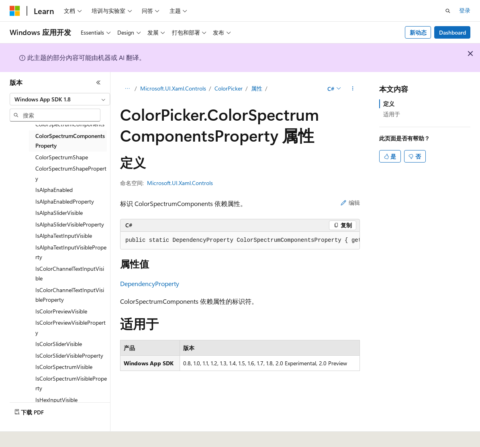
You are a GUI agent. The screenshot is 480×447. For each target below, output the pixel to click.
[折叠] (98, 82)
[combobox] (60, 99)
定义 (388, 103)
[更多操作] (353, 88)
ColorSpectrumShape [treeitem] (61, 157)
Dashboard (452, 32)
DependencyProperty (149, 283)
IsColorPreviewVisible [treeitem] (61, 311)
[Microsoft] (15, 11)
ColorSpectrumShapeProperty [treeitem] (70, 173)
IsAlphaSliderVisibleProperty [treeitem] (69, 224)
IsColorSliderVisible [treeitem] (58, 344)
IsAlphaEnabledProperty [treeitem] (64, 201)
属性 (256, 88)
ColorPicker (228, 88)
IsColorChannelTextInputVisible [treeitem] (69, 273)
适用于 (391, 114)
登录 (464, 10)
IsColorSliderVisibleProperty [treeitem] (69, 355)
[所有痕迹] (127, 88)
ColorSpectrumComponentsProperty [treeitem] (70, 141)
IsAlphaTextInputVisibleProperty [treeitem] (70, 252)
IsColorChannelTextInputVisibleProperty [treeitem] (69, 295)
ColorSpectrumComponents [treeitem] (69, 124)
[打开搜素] (448, 11)
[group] (240, 240)
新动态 (418, 32)
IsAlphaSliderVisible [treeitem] (59, 212)
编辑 (350, 202)
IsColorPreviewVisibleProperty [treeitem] (70, 327)
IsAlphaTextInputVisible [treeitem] (63, 235)
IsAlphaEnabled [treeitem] (54, 190)
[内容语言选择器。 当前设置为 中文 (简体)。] (32, 435)
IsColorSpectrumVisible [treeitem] (63, 367)
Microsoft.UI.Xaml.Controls (173, 88)
